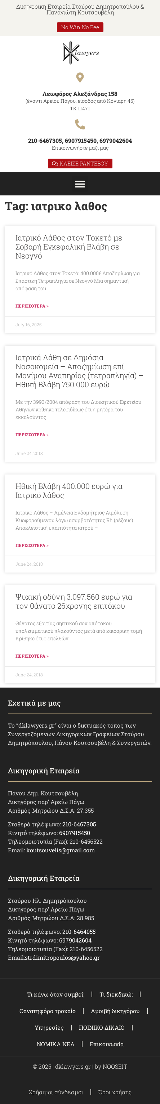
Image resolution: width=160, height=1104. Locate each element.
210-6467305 (79, 824)
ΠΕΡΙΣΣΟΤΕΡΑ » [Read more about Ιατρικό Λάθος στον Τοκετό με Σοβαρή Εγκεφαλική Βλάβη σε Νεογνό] (32, 306)
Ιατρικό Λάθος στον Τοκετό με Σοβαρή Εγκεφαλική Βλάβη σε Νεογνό (68, 247)
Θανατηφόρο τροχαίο (47, 1011)
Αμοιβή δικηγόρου (115, 1011)
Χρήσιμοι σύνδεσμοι (55, 1092)
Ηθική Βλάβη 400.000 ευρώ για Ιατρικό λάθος (69, 490)
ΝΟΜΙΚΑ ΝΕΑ (56, 1044)
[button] (80, 184)
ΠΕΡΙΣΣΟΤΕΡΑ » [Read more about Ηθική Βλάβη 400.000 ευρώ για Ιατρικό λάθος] (32, 545)
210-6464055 (78, 931)
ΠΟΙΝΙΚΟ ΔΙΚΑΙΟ (102, 1027)
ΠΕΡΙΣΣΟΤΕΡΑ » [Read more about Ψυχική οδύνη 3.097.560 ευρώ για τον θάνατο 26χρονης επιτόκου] (32, 656)
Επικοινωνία (107, 1044)
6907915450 (74, 832)
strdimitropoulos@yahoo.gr (62, 957)
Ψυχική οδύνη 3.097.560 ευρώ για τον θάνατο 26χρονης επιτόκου (73, 601)
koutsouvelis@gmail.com (60, 850)
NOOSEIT (115, 1066)
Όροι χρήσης (115, 1092)
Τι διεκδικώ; (116, 994)
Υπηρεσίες (49, 1027)
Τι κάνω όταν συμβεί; (55, 994)
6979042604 (75, 940)
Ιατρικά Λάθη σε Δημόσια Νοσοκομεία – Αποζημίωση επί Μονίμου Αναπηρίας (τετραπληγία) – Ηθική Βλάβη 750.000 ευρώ (79, 371)
